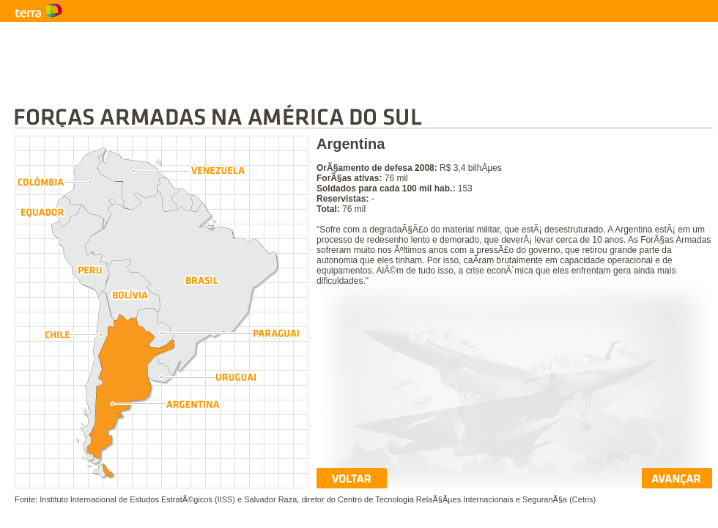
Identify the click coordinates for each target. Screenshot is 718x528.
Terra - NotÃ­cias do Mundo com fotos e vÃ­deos (73, 11)
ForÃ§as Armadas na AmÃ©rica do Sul (364, 116)
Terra (220, 11)
